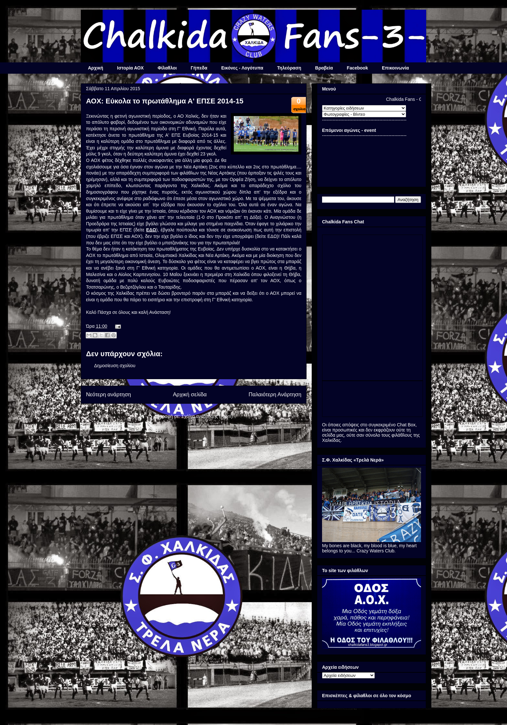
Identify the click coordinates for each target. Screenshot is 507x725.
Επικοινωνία (395, 67)
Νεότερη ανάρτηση (108, 394)
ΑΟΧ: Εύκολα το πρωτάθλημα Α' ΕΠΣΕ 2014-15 (164, 101)
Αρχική (95, 67)
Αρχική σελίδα (190, 394)
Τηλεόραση (289, 67)
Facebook (357, 67)
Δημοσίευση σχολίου (114, 365)
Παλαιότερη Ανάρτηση (275, 394)
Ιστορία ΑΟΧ (130, 67)
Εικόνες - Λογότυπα (242, 67)
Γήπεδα (199, 67)
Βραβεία (324, 67)
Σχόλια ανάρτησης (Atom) (207, 416)
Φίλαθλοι (167, 67)
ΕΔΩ (151, 229)
